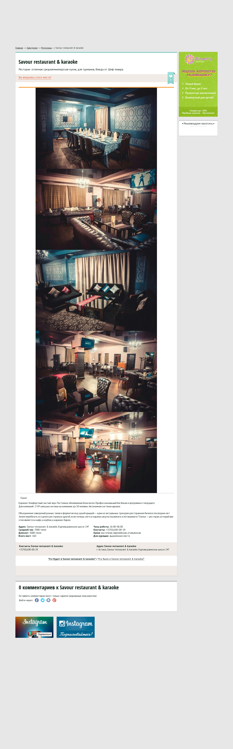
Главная (19, 47)
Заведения (32, 47)
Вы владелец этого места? (35, 77)
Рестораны (46, 47)
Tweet (23, 497)
